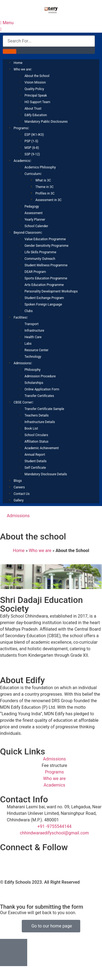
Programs (21, 128)
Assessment (33, 213)
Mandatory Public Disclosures (46, 122)
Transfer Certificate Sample (44, 409)
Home (18, 63)
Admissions (23, 363)
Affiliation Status (36, 441)
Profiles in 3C (45, 193)
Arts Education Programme (44, 285)
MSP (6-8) (31, 148)
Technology (32, 357)
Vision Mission (35, 82)
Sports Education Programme (45, 278)
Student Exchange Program (44, 298)
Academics (22, 161)
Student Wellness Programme (45, 265)
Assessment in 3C (48, 200)
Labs (28, 344)
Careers (19, 487)
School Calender (36, 226)
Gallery (19, 500)
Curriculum (33, 174)
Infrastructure (34, 330)
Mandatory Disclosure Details (45, 474)
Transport (31, 324)
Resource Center (36, 350)
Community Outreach (39, 259)
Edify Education (35, 115)
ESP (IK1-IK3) (34, 135)
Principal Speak (35, 95)
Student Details (35, 461)
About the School (36, 76)
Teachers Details (36, 415)
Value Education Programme (45, 239)
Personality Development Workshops (51, 291)
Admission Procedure (40, 376)
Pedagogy (31, 206)
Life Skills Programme (40, 252)
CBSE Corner (23, 402)
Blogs (18, 481)
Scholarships (33, 383)
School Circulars (36, 435)
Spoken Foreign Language (43, 304)
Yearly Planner (34, 219)
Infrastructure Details (39, 422)
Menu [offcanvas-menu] (7, 22)
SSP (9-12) (32, 154)
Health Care (33, 337)
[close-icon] (1, 29)
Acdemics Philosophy (40, 167)
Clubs (28, 311)
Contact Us (22, 494)
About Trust (32, 108)
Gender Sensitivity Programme (46, 246)
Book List (31, 428)
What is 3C (43, 180)
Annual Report (34, 455)
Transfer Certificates (39, 396)
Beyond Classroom (28, 233)
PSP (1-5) (31, 141)
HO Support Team (37, 102)
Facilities (21, 317)
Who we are (23, 69)
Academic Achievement (41, 448)
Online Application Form (41, 389)
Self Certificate (35, 468)
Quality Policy (34, 89)
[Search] (9, 51)
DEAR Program (35, 272)
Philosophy (32, 370)
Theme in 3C (44, 187)
